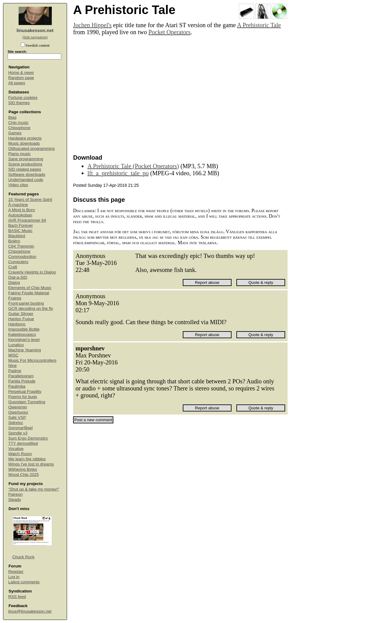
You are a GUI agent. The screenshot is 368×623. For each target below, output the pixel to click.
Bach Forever (20, 225)
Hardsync (17, 324)
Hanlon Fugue (21, 319)
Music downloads (24, 143)
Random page (21, 77)
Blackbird (16, 236)
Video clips (18, 185)
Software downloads (26, 174)
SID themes (19, 102)
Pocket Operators (169, 32)
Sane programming (25, 159)
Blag (12, 117)
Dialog (14, 282)
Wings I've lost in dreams (31, 464)
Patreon (15, 494)
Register (15, 571)
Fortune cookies (22, 97)
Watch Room (20, 453)
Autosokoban (20, 215)
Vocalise (15, 448)
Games (15, 133)
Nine (12, 365)
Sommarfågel (20, 428)
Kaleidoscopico (22, 334)
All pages (16, 83)
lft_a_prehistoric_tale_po (118, 173)
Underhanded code (25, 179)
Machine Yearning (24, 350)
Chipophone (19, 127)
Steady (14, 499)
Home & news (21, 72)
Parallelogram (21, 376)
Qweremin (17, 407)
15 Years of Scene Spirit (30, 199)
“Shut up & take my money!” (33, 489)
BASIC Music (20, 230)
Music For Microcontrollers (32, 360)
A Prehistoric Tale (259, 25)
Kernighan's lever (24, 339)
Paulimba (16, 386)
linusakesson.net (35, 30)
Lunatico (16, 344)
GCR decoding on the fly (30, 308)
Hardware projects (25, 138)
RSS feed (17, 596)
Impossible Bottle (24, 329)
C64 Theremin (21, 246)
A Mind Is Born (21, 210)
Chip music (18, 122)
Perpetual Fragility (24, 391)
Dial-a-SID (17, 277)
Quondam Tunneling (26, 402)
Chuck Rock (23, 557)
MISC (13, 355)
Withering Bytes (22, 469)
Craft (12, 267)
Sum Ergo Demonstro (28, 438)
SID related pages (24, 169)
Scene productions (25, 164)
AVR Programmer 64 (27, 220)
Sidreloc (15, 422)
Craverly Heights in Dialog (32, 272)
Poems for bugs (22, 396)
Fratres (14, 298)
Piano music (19, 153)
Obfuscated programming (31, 148)
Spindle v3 (17, 433)
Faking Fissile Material (28, 293)
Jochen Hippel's (92, 25)
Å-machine (18, 204)
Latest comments (24, 582)
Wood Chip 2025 (23, 474)
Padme (14, 370)
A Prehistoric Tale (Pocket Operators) (133, 166)
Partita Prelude (21, 381)
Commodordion (22, 256)
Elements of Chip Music (29, 287)
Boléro (14, 241)
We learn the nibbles (27, 459)
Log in (13, 576)
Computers (18, 261)
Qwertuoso (18, 412)
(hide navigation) (35, 37)
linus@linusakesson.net (29, 611)
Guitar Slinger (21, 313)
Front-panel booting (26, 303)
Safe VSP (17, 417)
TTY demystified (23, 443)
